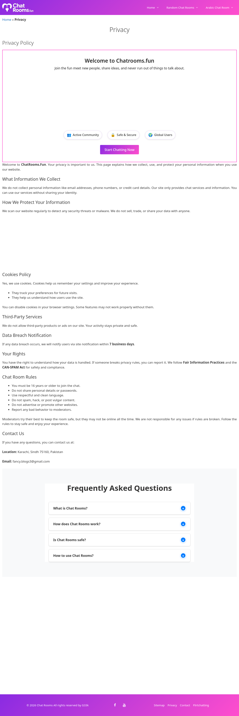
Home (155, 7)
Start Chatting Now (120, 149)
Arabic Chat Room (221, 7)
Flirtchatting (201, 705)
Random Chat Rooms (184, 7)
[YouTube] (124, 705)
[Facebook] (114, 705)
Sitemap (159, 705)
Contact (185, 705)
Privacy (172, 705)
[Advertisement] (119, 100)
